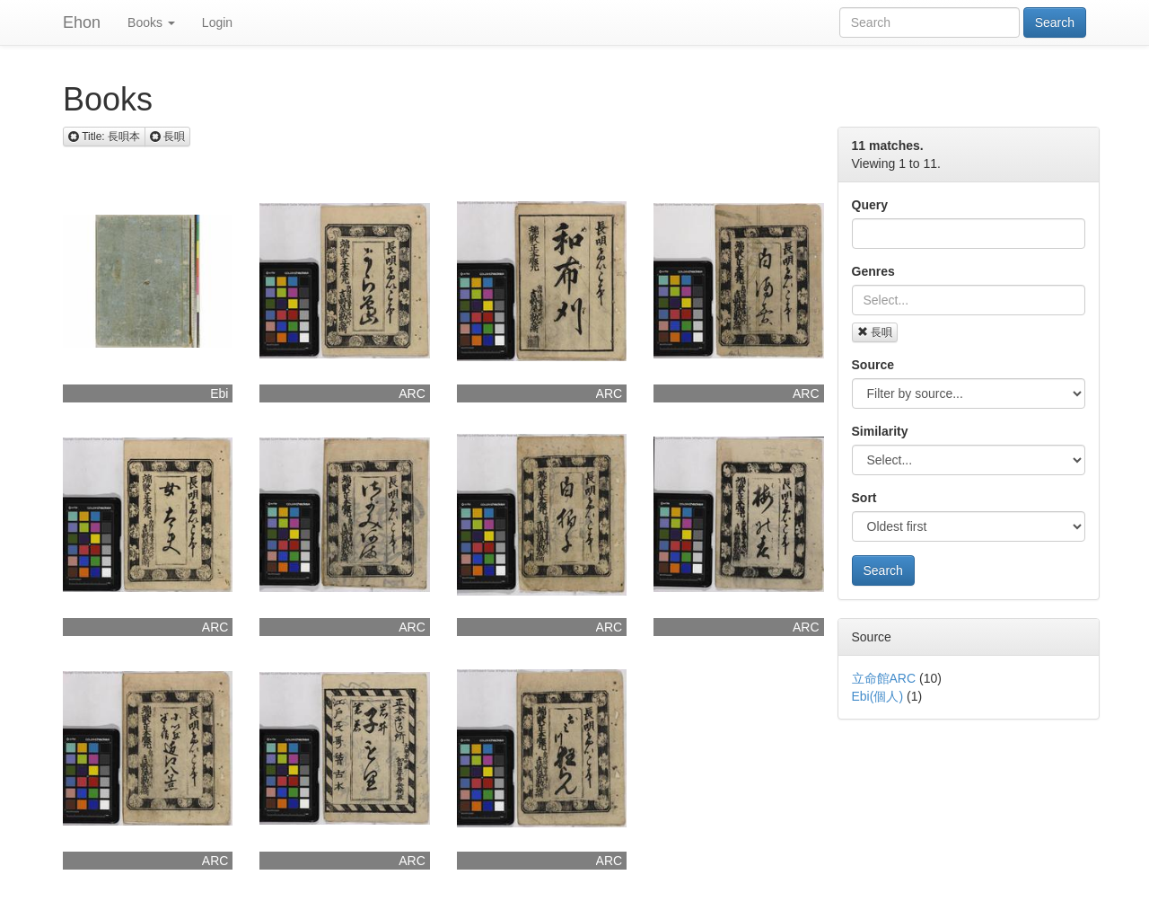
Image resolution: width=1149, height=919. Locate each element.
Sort (864, 497)
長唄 (874, 332)
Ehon (82, 22)
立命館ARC (884, 678)
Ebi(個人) (878, 696)
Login (217, 22)
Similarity (880, 431)
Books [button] (151, 22)
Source (873, 365)
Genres (873, 271)
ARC (412, 393)
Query (870, 205)
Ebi (219, 393)
